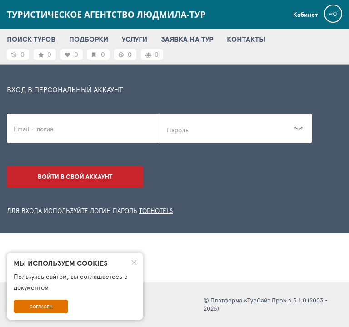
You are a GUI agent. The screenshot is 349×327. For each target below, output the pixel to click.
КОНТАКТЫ (246, 39)
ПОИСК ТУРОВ (31, 39)
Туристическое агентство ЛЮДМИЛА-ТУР (106, 14)
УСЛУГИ (134, 39)
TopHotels (156, 210)
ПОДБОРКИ (88, 39)
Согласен (41, 306)
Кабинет (305, 14)
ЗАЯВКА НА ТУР (187, 39)
